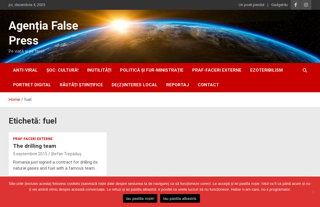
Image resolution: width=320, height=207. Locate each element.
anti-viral (25, 70)
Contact (208, 84)
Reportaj (177, 84)
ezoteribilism (266, 70)
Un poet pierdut (252, 5)
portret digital (32, 84)
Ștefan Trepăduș (66, 154)
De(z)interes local (135, 84)
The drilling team (34, 146)
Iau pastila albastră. (180, 198)
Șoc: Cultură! (62, 70)
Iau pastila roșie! (140, 198)
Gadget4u (279, 5)
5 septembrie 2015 (30, 154)
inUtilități (99, 70)
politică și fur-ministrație (152, 70)
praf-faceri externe (217, 70)
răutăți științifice (81, 84)
